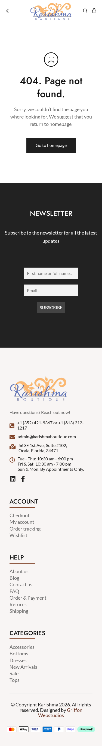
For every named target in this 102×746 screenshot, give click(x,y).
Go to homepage (51, 145)
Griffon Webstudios (60, 712)
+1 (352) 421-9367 (34, 422)
